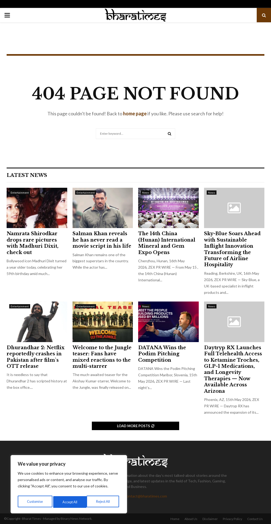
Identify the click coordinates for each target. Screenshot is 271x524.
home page (135, 113)
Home (174, 519)
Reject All (69, 502)
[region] (69, 485)
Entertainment (20, 192)
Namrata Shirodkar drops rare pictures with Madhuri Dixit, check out (32, 243)
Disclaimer (210, 519)
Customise (35, 502)
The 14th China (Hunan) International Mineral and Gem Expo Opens (166, 243)
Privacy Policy (232, 519)
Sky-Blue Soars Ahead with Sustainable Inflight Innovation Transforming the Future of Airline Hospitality (232, 249)
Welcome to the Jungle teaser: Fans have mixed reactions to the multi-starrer (102, 357)
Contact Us (255, 519)
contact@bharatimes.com (146, 496)
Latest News (27, 175)
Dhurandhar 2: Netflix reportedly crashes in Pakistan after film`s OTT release (36, 357)
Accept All (103, 502)
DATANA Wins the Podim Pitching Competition (162, 354)
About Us (190, 519)
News (145, 192)
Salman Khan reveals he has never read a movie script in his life (102, 240)
